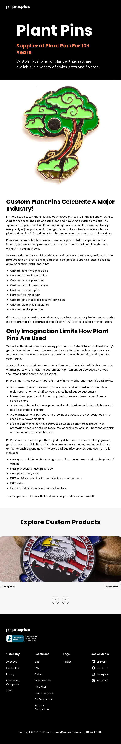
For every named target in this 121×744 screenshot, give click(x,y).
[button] (112, 7)
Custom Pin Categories (12, 682)
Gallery (39, 674)
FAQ (37, 668)
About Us (11, 661)
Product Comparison (42, 707)
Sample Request (44, 693)
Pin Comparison (44, 699)
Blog (37, 661)
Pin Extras (40, 686)
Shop (9, 690)
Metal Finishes (43, 680)
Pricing (10, 674)
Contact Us (13, 668)
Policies (67, 661)
